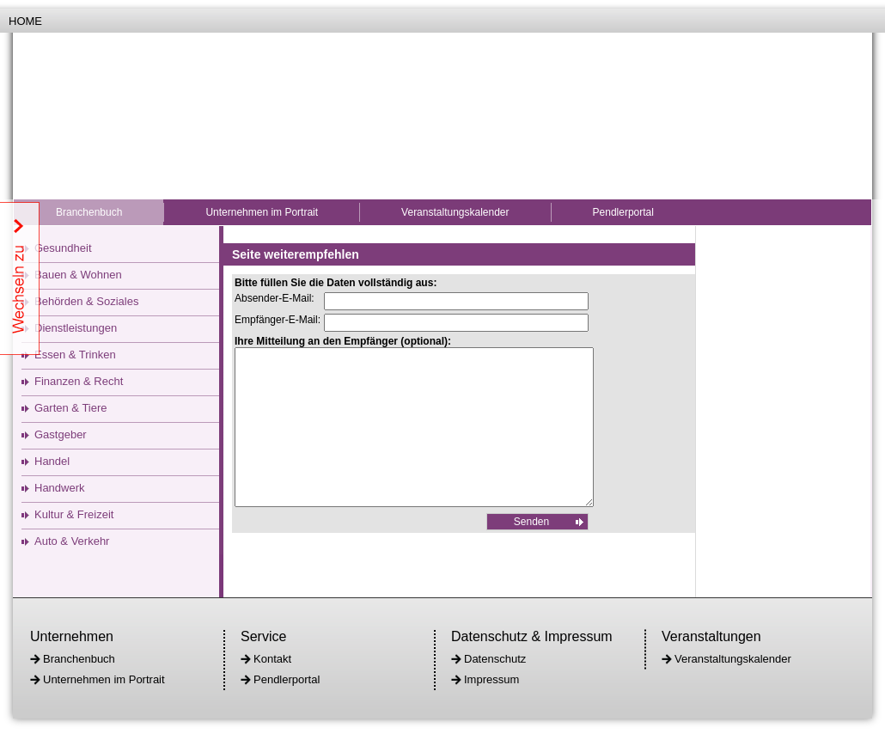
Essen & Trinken (75, 354)
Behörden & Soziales (86, 301)
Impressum (491, 679)
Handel (52, 461)
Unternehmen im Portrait (261, 212)
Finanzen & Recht (78, 381)
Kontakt (272, 658)
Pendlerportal (623, 212)
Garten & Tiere (70, 407)
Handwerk (59, 487)
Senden (531, 553)
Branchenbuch (89, 212)
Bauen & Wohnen (78, 274)
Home (25, 21)
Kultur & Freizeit (73, 514)
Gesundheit (63, 248)
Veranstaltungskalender (455, 212)
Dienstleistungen (75, 327)
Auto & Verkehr (71, 541)
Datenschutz (495, 658)
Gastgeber (60, 434)
